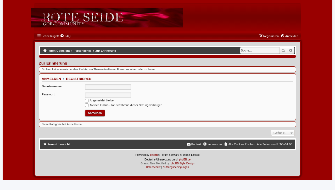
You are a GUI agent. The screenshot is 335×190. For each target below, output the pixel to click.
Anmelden (51, 79)
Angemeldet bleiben (100, 100)
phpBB (154, 154)
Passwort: (49, 94)
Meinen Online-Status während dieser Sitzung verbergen (123, 105)
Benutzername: (52, 86)
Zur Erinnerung (53, 63)
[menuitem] (65, 36)
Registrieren (79, 79)
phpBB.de (185, 159)
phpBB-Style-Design (182, 163)
